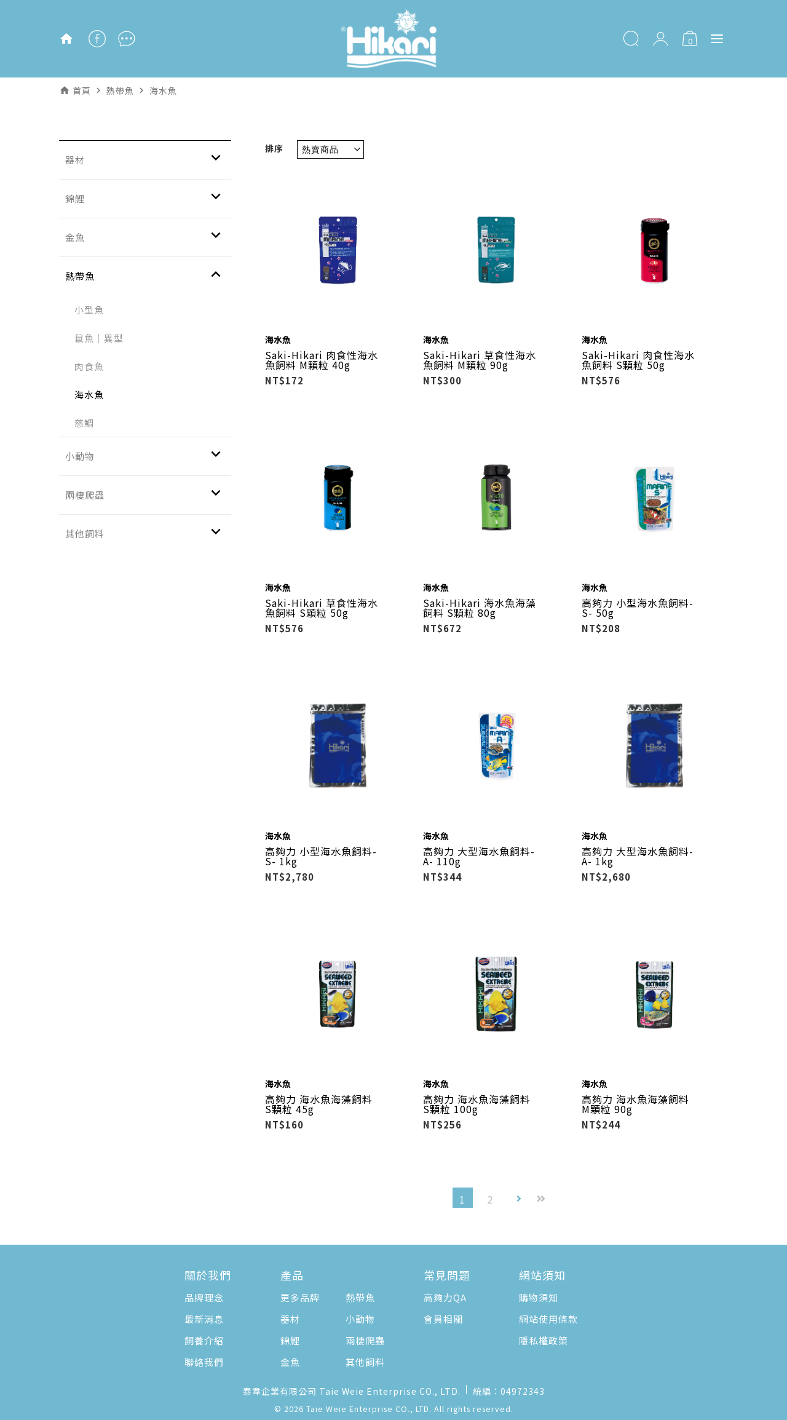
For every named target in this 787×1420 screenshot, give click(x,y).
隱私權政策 (543, 1340)
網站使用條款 (548, 1318)
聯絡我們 (204, 1361)
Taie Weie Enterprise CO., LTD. (369, 1408)
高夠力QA (445, 1297)
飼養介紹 (204, 1340)
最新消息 (204, 1318)
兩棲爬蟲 (365, 1340)
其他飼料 (365, 1361)
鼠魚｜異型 (99, 337)
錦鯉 (290, 1340)
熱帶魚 (360, 1297)
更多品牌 (300, 1297)
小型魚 (89, 309)
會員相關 (443, 1318)
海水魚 (89, 394)
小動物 (360, 1318)
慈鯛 (84, 422)
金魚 (290, 1361)
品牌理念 (204, 1297)
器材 (290, 1318)
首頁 (82, 90)
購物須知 (538, 1297)
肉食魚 (89, 366)
